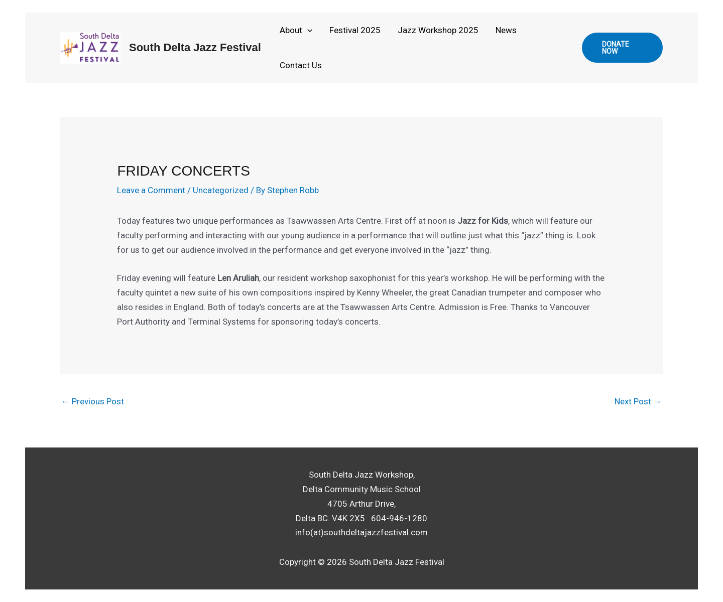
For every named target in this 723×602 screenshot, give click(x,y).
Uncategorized (221, 190)
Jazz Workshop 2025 (438, 30)
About (296, 30)
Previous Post (92, 401)
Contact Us (301, 65)
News (506, 30)
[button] (622, 48)
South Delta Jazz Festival (195, 47)
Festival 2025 (355, 30)
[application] (307, 30)
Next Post (638, 401)
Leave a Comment (151, 190)
